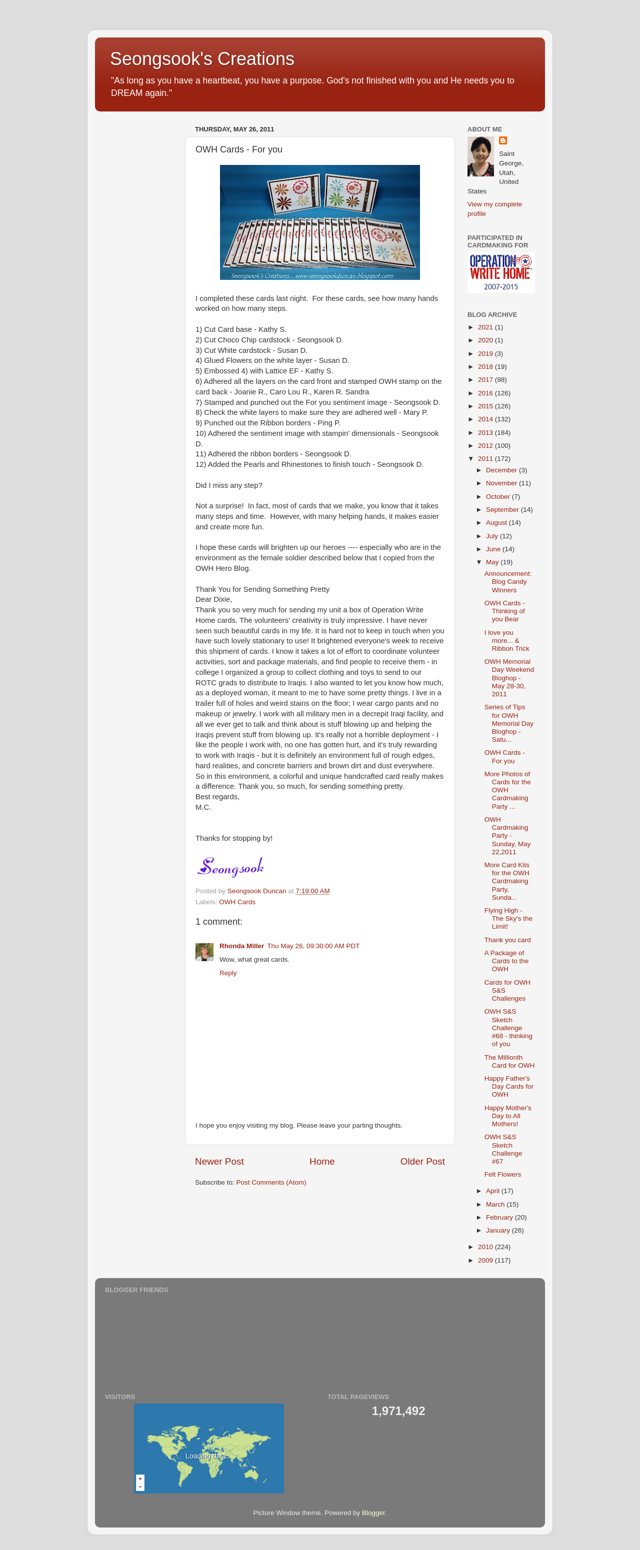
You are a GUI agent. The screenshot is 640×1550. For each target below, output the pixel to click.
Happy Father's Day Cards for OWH (509, 1086)
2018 (486, 366)
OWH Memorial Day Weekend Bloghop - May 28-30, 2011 (509, 678)
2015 (486, 406)
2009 (486, 1260)
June (494, 549)
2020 (486, 340)
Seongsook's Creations (202, 58)
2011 (486, 458)
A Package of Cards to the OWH (506, 961)
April (494, 1191)
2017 (486, 379)
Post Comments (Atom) (271, 1182)
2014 (486, 419)
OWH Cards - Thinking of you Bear (504, 611)
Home (322, 1161)
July (493, 536)
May (493, 562)
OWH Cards (237, 902)
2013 (486, 432)
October (499, 496)
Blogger (373, 1513)
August (497, 522)
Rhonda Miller (242, 946)
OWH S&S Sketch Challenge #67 (503, 1149)
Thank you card (507, 940)
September (503, 509)
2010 (486, 1247)
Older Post (422, 1161)
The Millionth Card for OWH (509, 1061)
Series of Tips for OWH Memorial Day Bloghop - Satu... (509, 723)
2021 (486, 327)
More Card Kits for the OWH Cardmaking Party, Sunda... (507, 881)
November (502, 483)
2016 (486, 393)
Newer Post (219, 1161)
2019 (486, 353)
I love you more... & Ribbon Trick (507, 640)
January (499, 1230)
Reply (228, 973)
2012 (486, 445)
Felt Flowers (503, 1174)
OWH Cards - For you (504, 756)
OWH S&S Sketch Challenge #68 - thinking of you (508, 1028)
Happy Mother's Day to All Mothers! (508, 1116)
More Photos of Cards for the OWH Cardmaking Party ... (507, 790)
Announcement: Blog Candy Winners (508, 581)
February (500, 1217)
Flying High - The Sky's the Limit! (508, 918)
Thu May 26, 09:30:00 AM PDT (313, 946)
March (496, 1204)
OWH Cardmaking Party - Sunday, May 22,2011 (507, 836)
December (502, 470)
